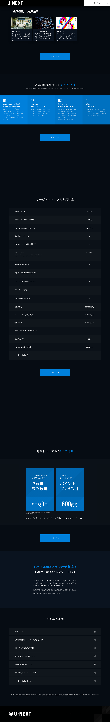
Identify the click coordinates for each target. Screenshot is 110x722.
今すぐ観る (96, 3)
